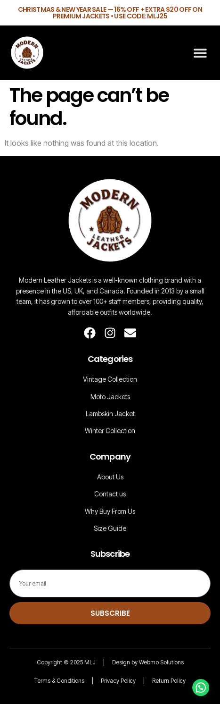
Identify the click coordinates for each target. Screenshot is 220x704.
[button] (200, 52)
